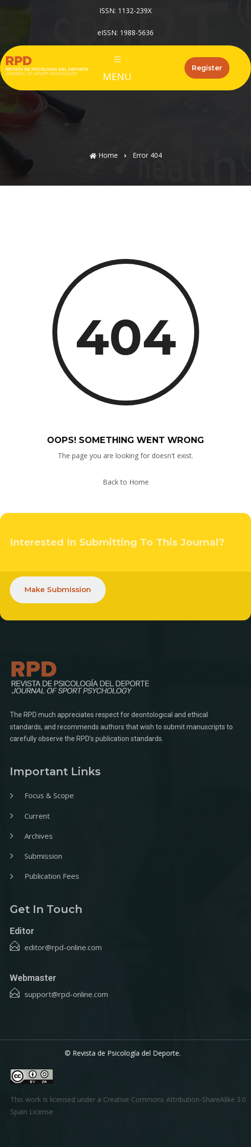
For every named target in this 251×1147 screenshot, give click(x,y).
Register (207, 68)
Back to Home (126, 482)
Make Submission (57, 589)
